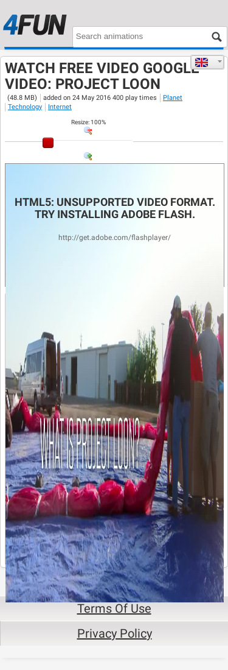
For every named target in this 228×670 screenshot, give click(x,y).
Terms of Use (114, 608)
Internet (60, 107)
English (202, 62)
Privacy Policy (114, 633)
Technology (25, 107)
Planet (172, 98)
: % (88, 122)
